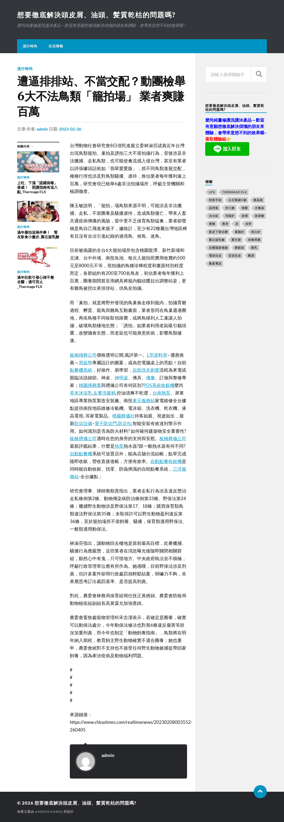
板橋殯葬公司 (83, 355)
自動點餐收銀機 (166, 461)
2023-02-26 (70, 128)
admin (42, 128)
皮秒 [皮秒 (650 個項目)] (248, 223)
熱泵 (119, 446)
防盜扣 (124, 423)
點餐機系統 (81, 370)
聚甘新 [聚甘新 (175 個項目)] (236, 239)
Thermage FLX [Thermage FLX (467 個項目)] (234, 192)
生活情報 (55, 46)
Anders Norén (49, 812)
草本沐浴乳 (81, 393)
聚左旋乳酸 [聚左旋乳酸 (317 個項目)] (217, 239)
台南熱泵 (161, 393)
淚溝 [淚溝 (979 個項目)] (245, 215)
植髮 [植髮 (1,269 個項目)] (245, 208)
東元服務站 (144, 400)
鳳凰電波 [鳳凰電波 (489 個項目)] (215, 263)
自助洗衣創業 (146, 370)
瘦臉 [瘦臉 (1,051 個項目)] (212, 223)
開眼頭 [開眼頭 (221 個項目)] (239, 247)
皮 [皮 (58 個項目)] (236, 223)
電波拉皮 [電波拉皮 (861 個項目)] (215, 255)
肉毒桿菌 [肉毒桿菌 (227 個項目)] (254, 239)
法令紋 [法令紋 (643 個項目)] (213, 215)
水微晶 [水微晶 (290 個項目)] (259, 208)
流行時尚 (30, 46)
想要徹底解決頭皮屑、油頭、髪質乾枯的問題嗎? (96, 15)
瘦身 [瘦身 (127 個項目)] (225, 223)
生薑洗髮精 (104, 393)
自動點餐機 (81, 453)
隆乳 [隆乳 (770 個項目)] (254, 247)
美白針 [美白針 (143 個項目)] (256, 231)
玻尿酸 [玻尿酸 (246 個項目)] (259, 215)
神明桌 (121, 377)
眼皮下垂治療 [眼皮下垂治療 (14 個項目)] (218, 231)
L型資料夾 (157, 355)
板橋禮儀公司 (83, 438)
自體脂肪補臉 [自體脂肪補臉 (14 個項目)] (218, 247)
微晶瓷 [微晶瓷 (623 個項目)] (258, 200)
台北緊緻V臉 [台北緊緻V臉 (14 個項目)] (237, 200)
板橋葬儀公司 (172, 438)
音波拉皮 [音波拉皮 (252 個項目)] (234, 255)
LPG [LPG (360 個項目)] (212, 192)
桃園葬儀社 (123, 416)
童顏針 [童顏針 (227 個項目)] (239, 231)
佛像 (150, 377)
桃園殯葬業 (90, 385)
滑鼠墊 (85, 362)
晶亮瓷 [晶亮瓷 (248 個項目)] (213, 208)
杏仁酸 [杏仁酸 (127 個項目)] (230, 208)
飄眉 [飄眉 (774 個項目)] (251, 255)
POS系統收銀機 (158, 385)
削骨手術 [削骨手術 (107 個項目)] (215, 200)
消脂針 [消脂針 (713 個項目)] (230, 215)
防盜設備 (83, 423)
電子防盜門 (106, 423)
